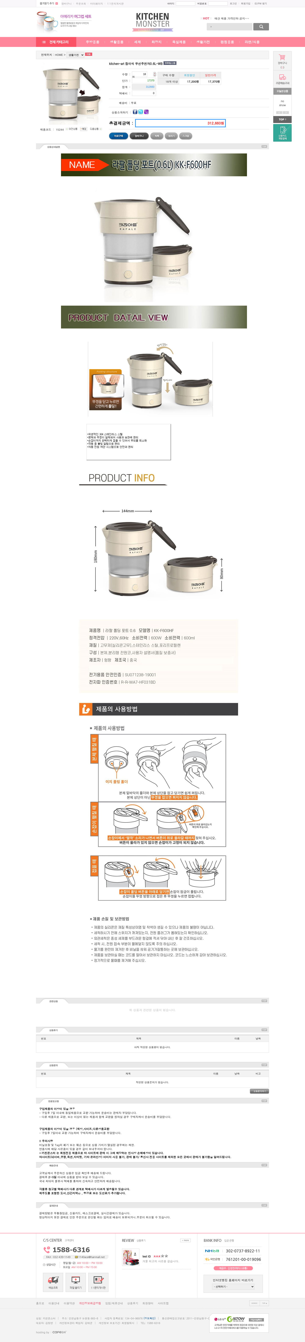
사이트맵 (163, 1303)
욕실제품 (179, 42)
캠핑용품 (227, 42)
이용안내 (54, 1303)
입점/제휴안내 (114, 1303)
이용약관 (69, 1303)
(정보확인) (150, 1318)
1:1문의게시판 (115, 3)
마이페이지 (96, 3)
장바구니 (66, 3)
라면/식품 (252, 42)
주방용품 (92, 42)
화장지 (156, 42)
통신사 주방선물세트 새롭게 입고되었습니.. (242, 18)
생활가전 (203, 42)
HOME (59, 55)
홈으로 (40, 1303)
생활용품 (116, 42)
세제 (137, 42)
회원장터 (147, 1303)
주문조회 (81, 3)
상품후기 (132, 1303)
